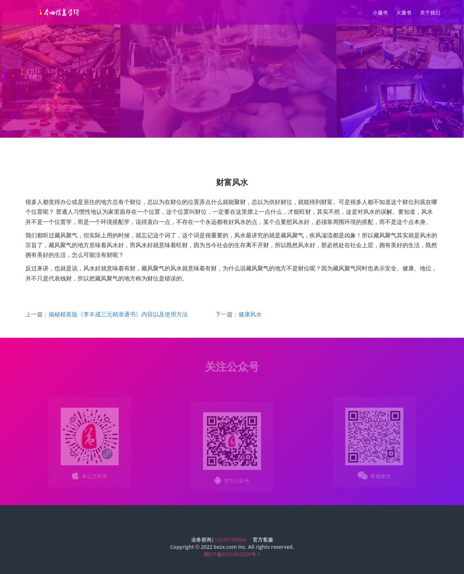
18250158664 (230, 541)
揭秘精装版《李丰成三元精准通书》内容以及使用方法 (118, 314)
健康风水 (250, 314)
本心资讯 (90, 152)
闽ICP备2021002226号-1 (232, 556)
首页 (67, 152)
